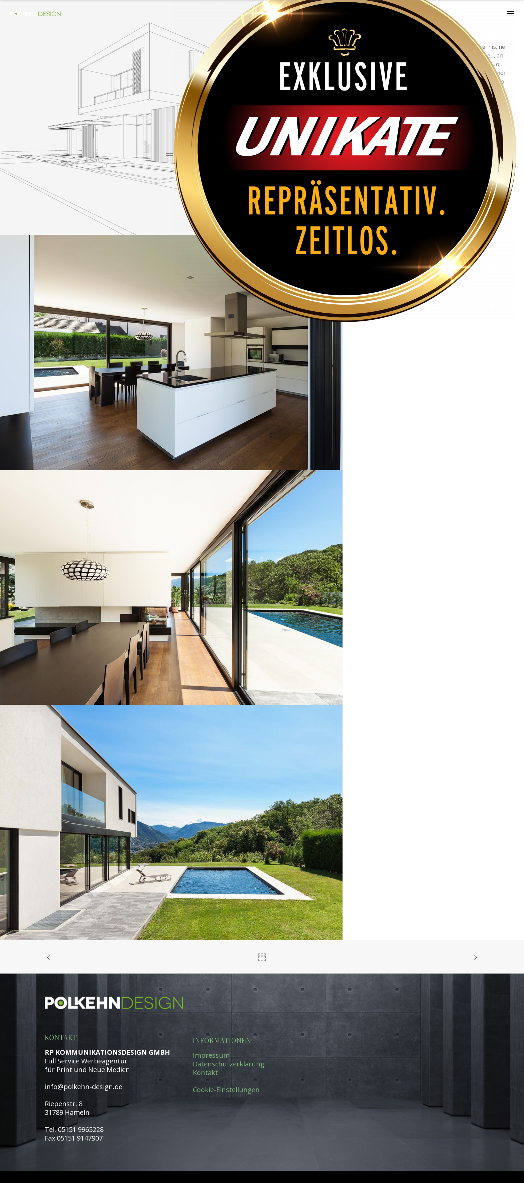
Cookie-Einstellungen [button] (226, 1089)
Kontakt (205, 1072)
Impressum (211, 1055)
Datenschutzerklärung (228, 1063)
